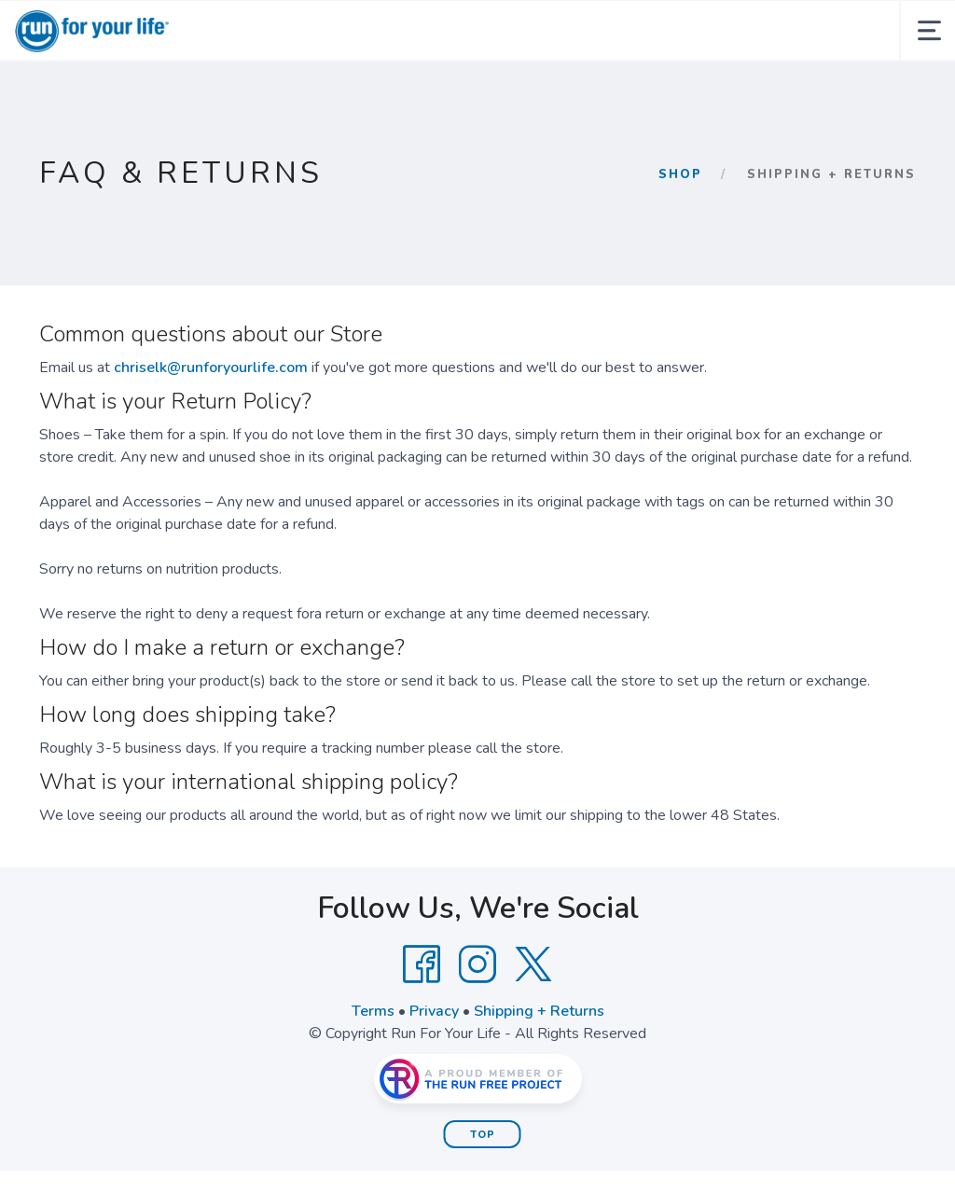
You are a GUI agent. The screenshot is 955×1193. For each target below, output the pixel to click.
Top (482, 1135)
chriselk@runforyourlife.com (211, 367)
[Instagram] (477, 964)
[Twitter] (533, 964)
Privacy (434, 1011)
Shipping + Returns (539, 1011)
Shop (680, 174)
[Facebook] (422, 964)
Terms (373, 1011)
